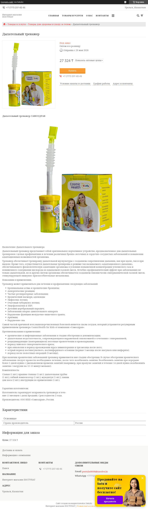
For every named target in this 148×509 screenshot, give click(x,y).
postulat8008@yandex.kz (95, 471)
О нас (89, 15)
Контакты (102, 15)
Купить (72, 70)
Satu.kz (89, 503)
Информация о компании (16, 455)
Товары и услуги (72, 15)
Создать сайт (7, 2)
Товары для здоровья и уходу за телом (49, 24)
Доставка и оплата (12, 450)
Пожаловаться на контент (89, 506)
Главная (53, 15)
